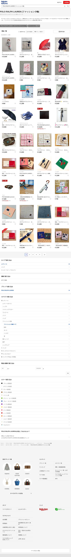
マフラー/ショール (6, 76)
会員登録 (66, 2)
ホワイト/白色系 (35, 386)
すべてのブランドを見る (16, 493)
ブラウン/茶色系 (35, 392)
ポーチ (37, 330)
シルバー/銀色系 (35, 419)
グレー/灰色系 (35, 389)
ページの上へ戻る (35, 550)
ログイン (59, 2)
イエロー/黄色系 (35, 407)
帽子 (36, 342)
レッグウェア (36, 345)
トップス (36, 306)
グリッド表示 (39, 31)
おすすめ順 (30, 31)
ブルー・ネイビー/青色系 (35, 401)
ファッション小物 (34, 26)
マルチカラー (35, 425)
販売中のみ (21, 31)
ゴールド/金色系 (35, 422)
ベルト (3, 148)
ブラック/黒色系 (35, 383)
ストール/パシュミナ (59, 52)
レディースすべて (36, 303)
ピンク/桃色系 (35, 410)
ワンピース (36, 312)
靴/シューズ (36, 339)
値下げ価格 (35, 280)
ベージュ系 (35, 395)
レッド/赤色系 (35, 413)
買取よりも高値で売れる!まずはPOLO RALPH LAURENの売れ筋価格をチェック (35, 437)
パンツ (36, 315)
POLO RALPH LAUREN (35, 290)
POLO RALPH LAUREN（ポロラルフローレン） (14, 26)
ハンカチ (22, 52)
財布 (37, 327)
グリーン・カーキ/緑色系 (35, 398)
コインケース (40, 123)
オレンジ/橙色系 (35, 416)
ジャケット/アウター (36, 309)
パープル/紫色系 (35, 404)
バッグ (36, 318)
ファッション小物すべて (37, 324)
